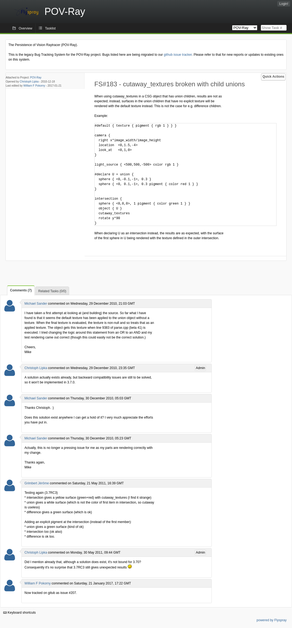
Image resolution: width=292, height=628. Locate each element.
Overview (25, 28)
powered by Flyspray (271, 620)
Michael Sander (35, 303)
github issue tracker (178, 55)
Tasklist (50, 28)
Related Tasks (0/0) (52, 291)
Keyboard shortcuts (19, 612)
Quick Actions (273, 76)
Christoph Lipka (29, 81)
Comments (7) (21, 290)
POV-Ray (35, 77)
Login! (283, 4)
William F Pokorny (34, 85)
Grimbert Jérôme (36, 483)
